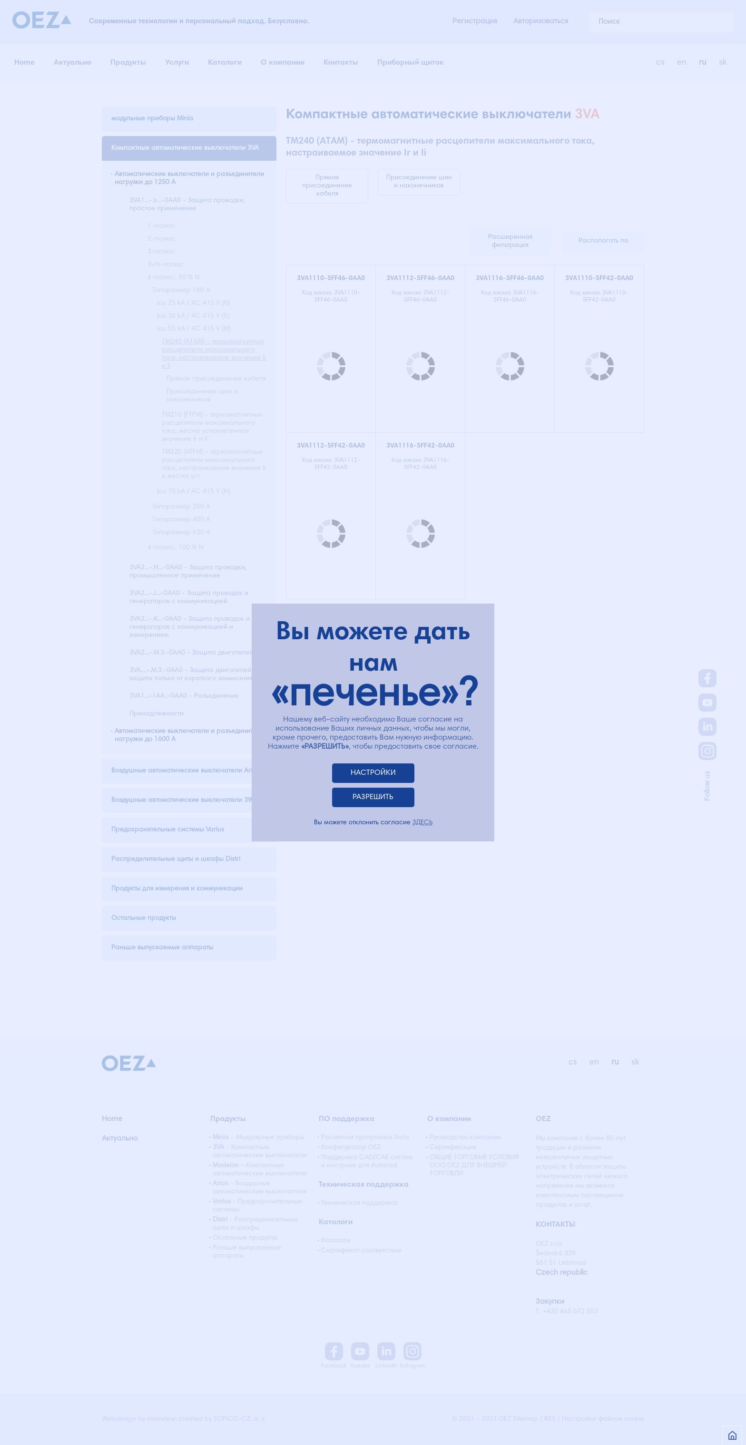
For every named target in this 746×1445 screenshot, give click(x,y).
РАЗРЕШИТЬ (373, 797)
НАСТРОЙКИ (373, 773)
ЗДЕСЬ (422, 823)
